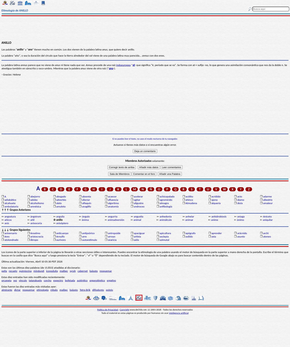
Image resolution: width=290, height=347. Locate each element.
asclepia (164, 236)
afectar (86, 199)
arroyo (111, 236)
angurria (112, 216)
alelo (59, 203)
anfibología (166, 206)
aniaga (241, 216)
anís (6, 223)
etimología (43, 290)
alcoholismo (37, 203)
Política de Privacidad (108, 309)
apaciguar (139, 233)
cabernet (83, 271)
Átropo (34, 240)
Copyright (124, 309)
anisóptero (62, 223)
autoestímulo (89, 240)
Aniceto (267, 216)
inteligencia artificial (179, 313)
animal (137, 220)
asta (213, 236)
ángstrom (35, 216)
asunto (241, 236)
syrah (73, 271)
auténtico (82, 280)
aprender (216, 233)
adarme (267, 196)
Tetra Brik (85, 290)
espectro (58, 280)
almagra (164, 203)
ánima (85, 220)
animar (189, 220)
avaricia (112, 240)
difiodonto (98, 290)
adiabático (10, 199)
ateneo (267, 236)
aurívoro (61, 240)
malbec (64, 271)
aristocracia (36, 236)
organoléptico (97, 280)
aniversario (10, 233)
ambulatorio (11, 206)
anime (214, 220)
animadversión (116, 220)
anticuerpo (62, 233)
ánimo (240, 220)
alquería (216, 203)
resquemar (106, 271)
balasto (94, 271)
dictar (17, 290)
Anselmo (35, 233)
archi (266, 233)
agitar (137, 199)
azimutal (164, 240)
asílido (189, 236)
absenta (86, 196)
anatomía (113, 206)
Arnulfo (60, 236)
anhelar (190, 216)
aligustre (138, 203)
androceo (139, 206)
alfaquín (86, 203)
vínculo (23, 280)
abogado (61, 196)
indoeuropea (123, 65)
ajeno (214, 199)
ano (111, 68)
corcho (47, 280)
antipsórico (88, 233)
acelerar (138, 196)
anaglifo (86, 206)
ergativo (111, 280)
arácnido (242, 233)
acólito (189, 196)
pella (4, 271)
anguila (60, 216)
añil (32, 220)
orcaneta (6, 280)
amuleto (61, 206)
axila (136, 240)
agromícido (166, 199)
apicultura (165, 233)
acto (239, 196)
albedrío (267, 199)
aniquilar (268, 220)
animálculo (165, 220)
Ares (6, 236)
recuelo (13, 271)
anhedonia (166, 216)
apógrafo (190, 233)
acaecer (112, 196)
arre (84, 236)
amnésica (35, 206)
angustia (138, 216)
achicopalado (167, 196)
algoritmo (113, 203)
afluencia (113, 199)
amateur (268, 203)
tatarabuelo (35, 280)
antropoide (114, 233)
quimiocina (25, 271)
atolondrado (11, 240)
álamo (240, 199)
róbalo (54, 290)
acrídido (215, 196)
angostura (10, 216)
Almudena (191, 203)
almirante (6, 290)
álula (240, 203)
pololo (109, 290)
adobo (34, 199)
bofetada (70, 280)
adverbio (61, 199)
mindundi (38, 271)
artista (137, 236)
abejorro (35, 196)
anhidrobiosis (219, 216)
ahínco (189, 199)
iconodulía (52, 271)
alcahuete (10, 203)
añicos (8, 220)
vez (15, 280)
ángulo (86, 216)
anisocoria (36, 223)
